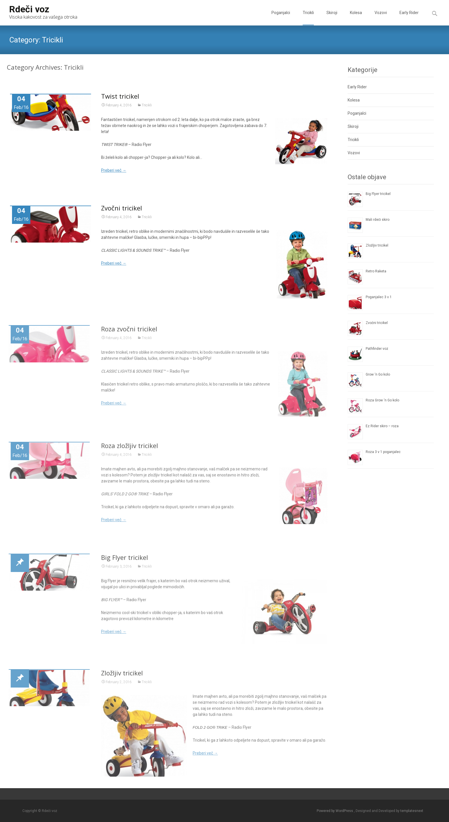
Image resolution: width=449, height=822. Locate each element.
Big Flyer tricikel (124, 559)
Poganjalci (280, 17)
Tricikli (308, 17)
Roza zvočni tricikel (129, 331)
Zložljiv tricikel (122, 675)
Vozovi (381, 17)
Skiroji (331, 17)
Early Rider (409, 17)
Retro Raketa (376, 271)
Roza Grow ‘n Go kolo (382, 400)
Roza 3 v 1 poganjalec (383, 452)
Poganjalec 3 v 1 (379, 297)
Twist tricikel (120, 96)
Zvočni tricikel (121, 208)
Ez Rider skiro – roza (382, 426)
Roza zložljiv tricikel (129, 448)
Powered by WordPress (335, 811)
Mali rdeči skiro (377, 220)
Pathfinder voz (377, 349)
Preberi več (113, 170)
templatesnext (411, 811)
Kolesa (356, 17)
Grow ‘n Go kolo (378, 374)
